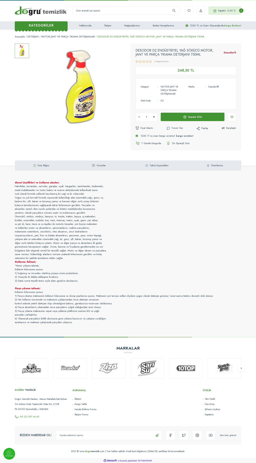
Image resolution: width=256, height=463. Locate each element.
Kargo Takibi (81, 404)
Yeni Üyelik (210, 399)
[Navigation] (41, 25)
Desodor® (230, 52)
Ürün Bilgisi (41, 165)
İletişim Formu (81, 414)
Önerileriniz (215, 165)
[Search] (126, 10)
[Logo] (41, 10)
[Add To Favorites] (232, 117)
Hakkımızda (85, 25)
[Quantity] (146, 117)
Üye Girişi (210, 404)
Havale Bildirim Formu (85, 409)
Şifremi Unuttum (212, 409)
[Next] (241, 368)
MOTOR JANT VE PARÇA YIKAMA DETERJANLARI (169, 90)
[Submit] (157, 435)
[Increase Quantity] (153, 117)
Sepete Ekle (192, 117)
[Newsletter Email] (109, 435)
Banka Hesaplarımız (163, 25)
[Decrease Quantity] (139, 117)
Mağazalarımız (132, 25)
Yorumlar (99, 165)
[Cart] (224, 10)
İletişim (107, 25)
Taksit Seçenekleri (156, 165)
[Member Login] (201, 10)
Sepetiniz (209, 414)
